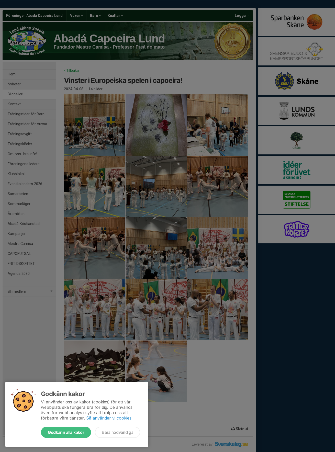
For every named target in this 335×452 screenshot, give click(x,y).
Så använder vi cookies (108, 418)
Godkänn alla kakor (66, 432)
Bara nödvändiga (117, 432)
